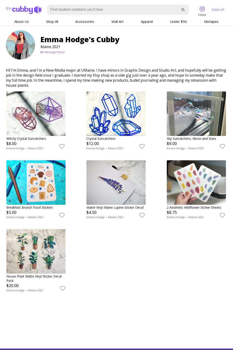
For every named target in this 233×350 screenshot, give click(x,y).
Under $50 (178, 21)
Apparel (147, 21)
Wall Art (117, 21)
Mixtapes (211, 21)
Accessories (84, 21)
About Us (21, 21)
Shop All (52, 21)
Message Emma (53, 52)
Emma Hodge (15, 148)
